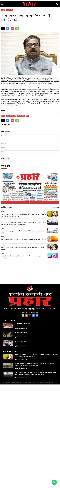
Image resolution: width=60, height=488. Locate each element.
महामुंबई (3, 33)
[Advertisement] (30, 11)
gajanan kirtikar (21, 219)
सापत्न (27, 219)
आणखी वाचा (56, 311)
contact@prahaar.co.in (33, 416)
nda (7, 219)
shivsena (3, 219)
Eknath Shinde (13, 219)
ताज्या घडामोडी (9, 33)
